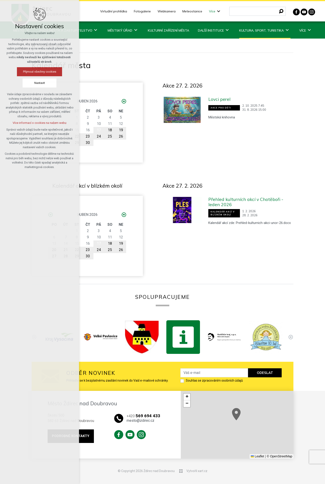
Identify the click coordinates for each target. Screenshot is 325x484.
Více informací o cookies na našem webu (31, 122)
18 (110, 130)
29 (77, 143)
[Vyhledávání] (281, 11)
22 (77, 136)
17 (99, 130)
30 (88, 143)
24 (99, 136)
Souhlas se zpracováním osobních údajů (214, 380)
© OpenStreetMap (279, 456)
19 (121, 130)
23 (88, 136)
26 (121, 136)
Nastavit (31, 83)
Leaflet (257, 456)
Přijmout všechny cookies (30, 71)
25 (110, 136)
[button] (287, 429)
